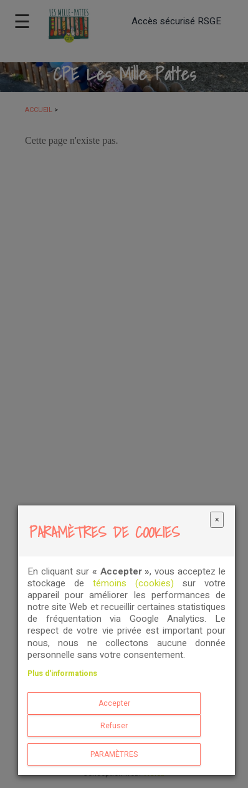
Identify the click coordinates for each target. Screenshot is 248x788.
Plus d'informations (62, 673)
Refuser (114, 725)
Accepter (114, 703)
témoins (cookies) (133, 583)
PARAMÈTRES (114, 754)
